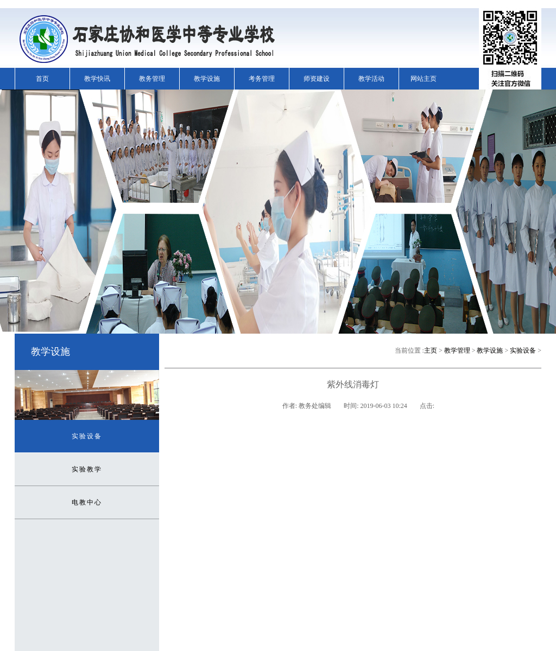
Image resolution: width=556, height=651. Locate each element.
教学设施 (207, 78)
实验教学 (87, 469)
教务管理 (152, 78)
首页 (42, 78)
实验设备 (87, 436)
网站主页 (423, 78)
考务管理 (262, 78)
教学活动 (371, 78)
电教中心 (87, 502)
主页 (430, 350)
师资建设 (317, 78)
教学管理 (457, 350)
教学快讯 (97, 78)
